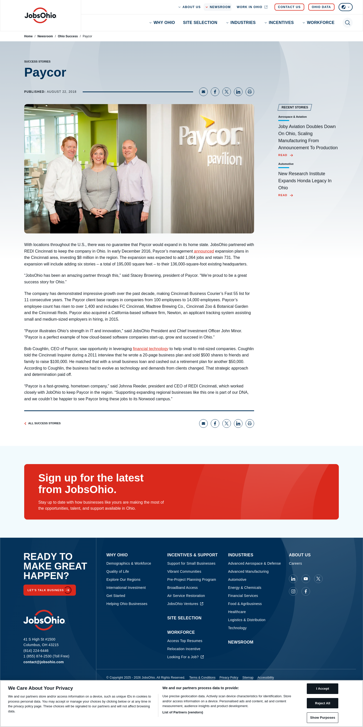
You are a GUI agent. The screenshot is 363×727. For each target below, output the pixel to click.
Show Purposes (322, 717)
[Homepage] (40, 15)
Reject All (322, 703)
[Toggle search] (348, 23)
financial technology (150, 349)
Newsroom (45, 36)
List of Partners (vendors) (182, 712)
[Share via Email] (203, 91)
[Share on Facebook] (215, 91)
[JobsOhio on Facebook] (305, 591)
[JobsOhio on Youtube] (305, 578)
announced (204, 251)
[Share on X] (226, 91)
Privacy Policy (229, 677)
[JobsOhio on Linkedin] (293, 578)
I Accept (322, 688)
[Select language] (346, 7)
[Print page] (250, 91)
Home (28, 36)
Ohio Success (68, 36)
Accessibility (265, 677)
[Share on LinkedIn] (238, 91)
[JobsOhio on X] (318, 578)
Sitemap (247, 677)
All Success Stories (42, 423)
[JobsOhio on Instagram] (293, 591)
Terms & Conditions (202, 677)
